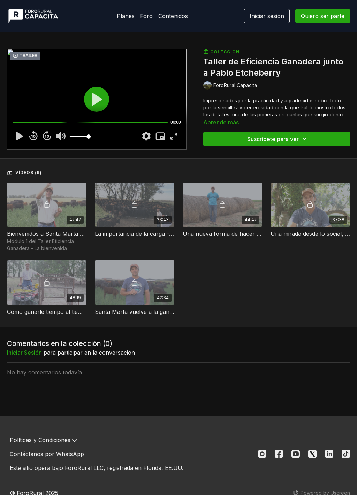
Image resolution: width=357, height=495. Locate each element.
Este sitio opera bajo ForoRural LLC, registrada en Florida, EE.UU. (96, 467)
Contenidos (173, 16)
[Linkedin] (329, 454)
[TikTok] (346, 454)
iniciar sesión (24, 352)
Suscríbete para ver (278, 139)
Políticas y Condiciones (43, 439)
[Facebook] (279, 454)
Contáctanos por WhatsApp (47, 453)
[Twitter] (312, 454)
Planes (126, 16)
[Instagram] (262, 454)
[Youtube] (295, 454)
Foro (146, 16)
